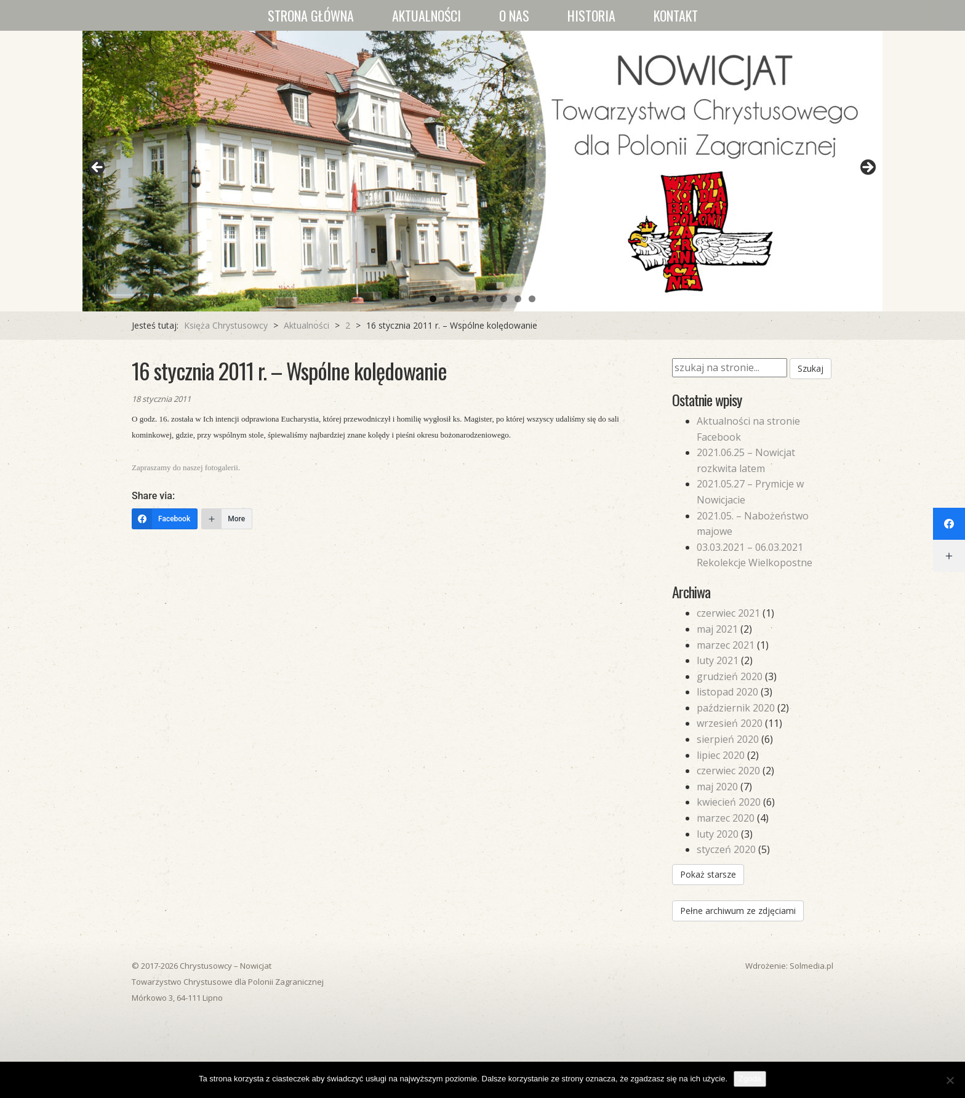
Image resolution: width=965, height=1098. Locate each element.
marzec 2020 (726, 818)
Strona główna (311, 15)
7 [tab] (518, 298)
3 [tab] (461, 298)
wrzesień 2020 (730, 723)
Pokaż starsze (708, 874)
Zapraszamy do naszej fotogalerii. (186, 467)
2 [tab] (447, 298)
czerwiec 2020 (728, 770)
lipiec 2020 (721, 755)
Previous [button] (98, 168)
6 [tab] (503, 298)
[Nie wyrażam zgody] (949, 1080)
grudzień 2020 (730, 676)
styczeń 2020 (726, 849)
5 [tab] (489, 298)
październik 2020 (736, 708)
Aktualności (426, 15)
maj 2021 (717, 629)
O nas (514, 15)
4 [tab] (475, 298)
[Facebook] (165, 518)
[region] (482, 171)
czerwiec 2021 (728, 613)
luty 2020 (718, 834)
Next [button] (867, 168)
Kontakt (676, 15)
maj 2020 (717, 786)
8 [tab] (532, 298)
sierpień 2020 (728, 739)
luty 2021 (718, 660)
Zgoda (750, 1078)
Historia (591, 15)
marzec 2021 (726, 645)
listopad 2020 (727, 692)
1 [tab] (433, 298)
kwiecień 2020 (729, 802)
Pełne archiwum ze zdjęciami (738, 910)
